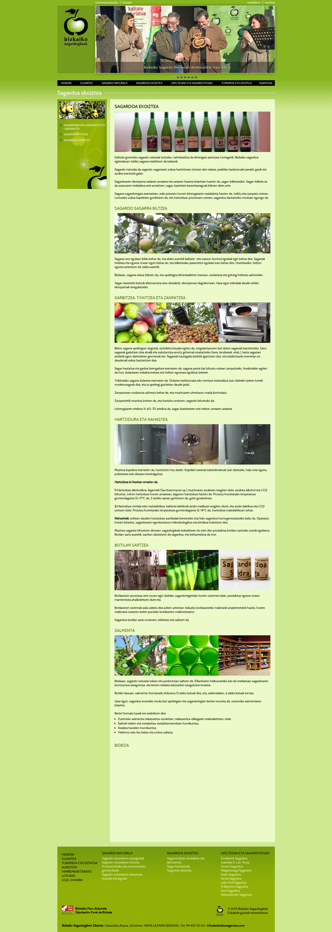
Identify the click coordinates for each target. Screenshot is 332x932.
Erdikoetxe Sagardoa (234, 886)
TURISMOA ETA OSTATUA (236, 83)
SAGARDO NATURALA (114, 83)
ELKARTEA (86, 83)
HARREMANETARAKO (77, 871)
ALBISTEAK (265, 83)
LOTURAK (68, 876)
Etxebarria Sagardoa (234, 858)
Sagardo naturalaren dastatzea (122, 874)
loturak (127, 2)
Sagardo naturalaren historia (120, 862)
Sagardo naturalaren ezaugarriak (123, 858)
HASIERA (66, 83)
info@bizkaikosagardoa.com (226, 926)
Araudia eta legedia (114, 878)
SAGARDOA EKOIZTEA (149, 83)
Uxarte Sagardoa (232, 866)
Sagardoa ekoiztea (179, 870)
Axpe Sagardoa (231, 874)
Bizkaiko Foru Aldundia (91, 908)
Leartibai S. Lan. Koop (235, 862)
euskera (270, 2)
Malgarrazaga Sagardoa (236, 870)
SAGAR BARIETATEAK (76, 134)
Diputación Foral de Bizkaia (93, 912)
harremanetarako (106, 2)
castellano (253, 2)
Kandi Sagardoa (231, 878)
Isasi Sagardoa (230, 891)
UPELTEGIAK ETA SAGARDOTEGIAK (192, 83)
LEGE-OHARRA (72, 880)
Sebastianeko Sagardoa (236, 895)
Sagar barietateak (178, 866)
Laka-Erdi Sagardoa (234, 882)
